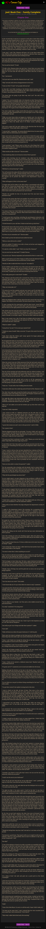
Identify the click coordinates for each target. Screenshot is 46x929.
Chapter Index (20, 8)
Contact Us (38, 927)
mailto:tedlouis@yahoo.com (23, 33)
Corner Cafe (11, 2)
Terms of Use (31, 927)
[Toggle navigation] (43, 2)
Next (27, 8)
